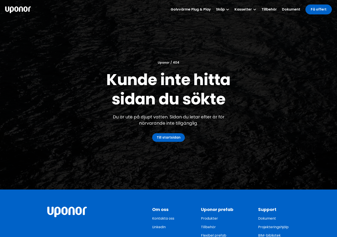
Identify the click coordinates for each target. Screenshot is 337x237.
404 (176, 62)
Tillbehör (208, 227)
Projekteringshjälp (273, 227)
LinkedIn (159, 227)
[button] (318, 9)
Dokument (267, 218)
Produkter (209, 218)
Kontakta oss (163, 218)
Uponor (164, 62)
